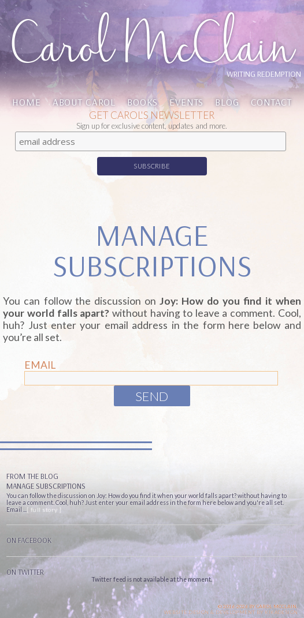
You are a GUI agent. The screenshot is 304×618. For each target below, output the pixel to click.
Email (39, 365)
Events (186, 102)
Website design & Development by (231, 612)
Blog (227, 102)
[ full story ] (44, 509)
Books (142, 102)
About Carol (84, 102)
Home (26, 102)
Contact (271, 102)
